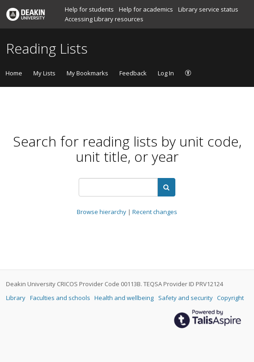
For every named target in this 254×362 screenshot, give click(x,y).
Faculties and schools (61, 298)
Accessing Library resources (104, 19)
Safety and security (186, 298)
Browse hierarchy (102, 212)
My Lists (44, 73)
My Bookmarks (87, 73)
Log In (166, 73)
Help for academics (146, 9)
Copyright (230, 298)
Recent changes (154, 212)
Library (16, 298)
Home (14, 73)
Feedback (133, 73)
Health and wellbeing (124, 298)
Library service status (208, 9)
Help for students (90, 9)
